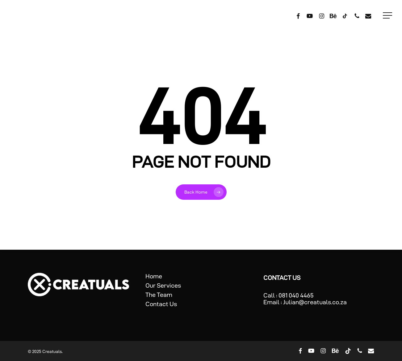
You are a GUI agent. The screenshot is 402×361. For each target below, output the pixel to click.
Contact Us (161, 304)
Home (153, 276)
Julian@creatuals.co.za (315, 302)
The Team (158, 294)
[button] (388, 15)
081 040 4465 (296, 295)
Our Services (163, 285)
